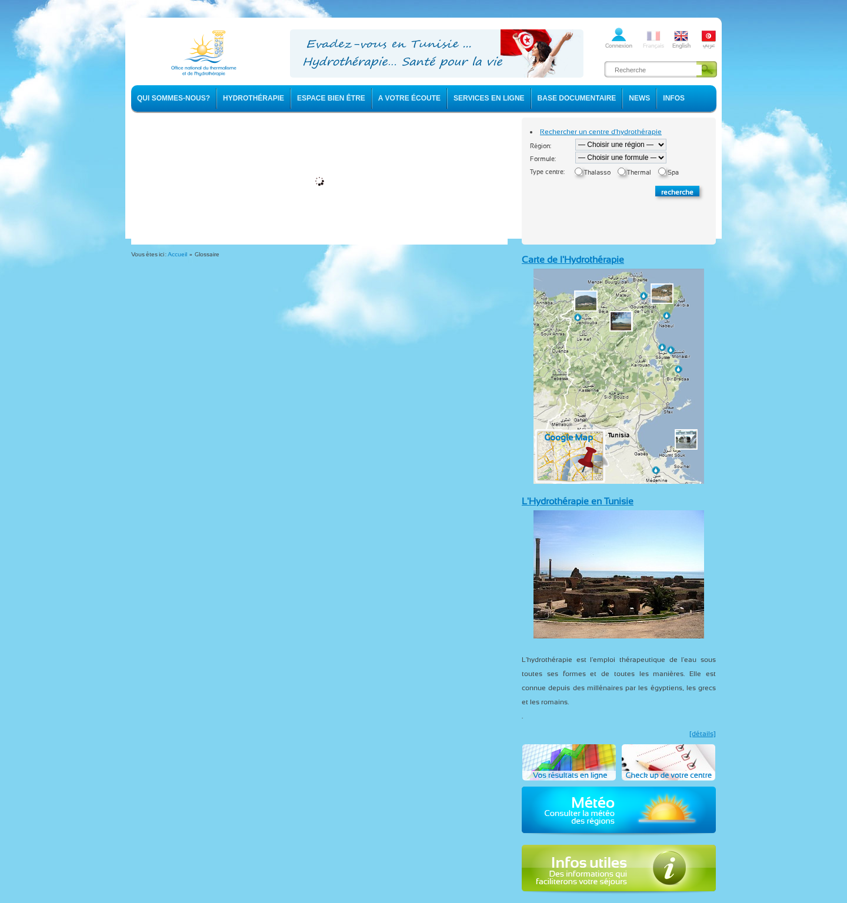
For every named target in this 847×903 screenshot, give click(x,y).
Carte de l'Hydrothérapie (573, 259)
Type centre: (547, 172)
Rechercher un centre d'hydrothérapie (601, 132)
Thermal (639, 172)
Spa (673, 172)
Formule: (543, 159)
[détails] (702, 734)
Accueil (177, 254)
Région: (540, 146)
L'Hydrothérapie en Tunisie (577, 501)
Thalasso (597, 172)
